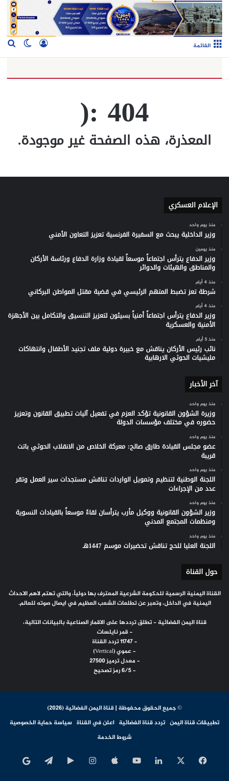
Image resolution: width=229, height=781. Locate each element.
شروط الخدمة (114, 737)
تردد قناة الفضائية (142, 723)
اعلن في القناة (95, 723)
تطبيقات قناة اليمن (194, 723)
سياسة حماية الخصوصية (41, 723)
